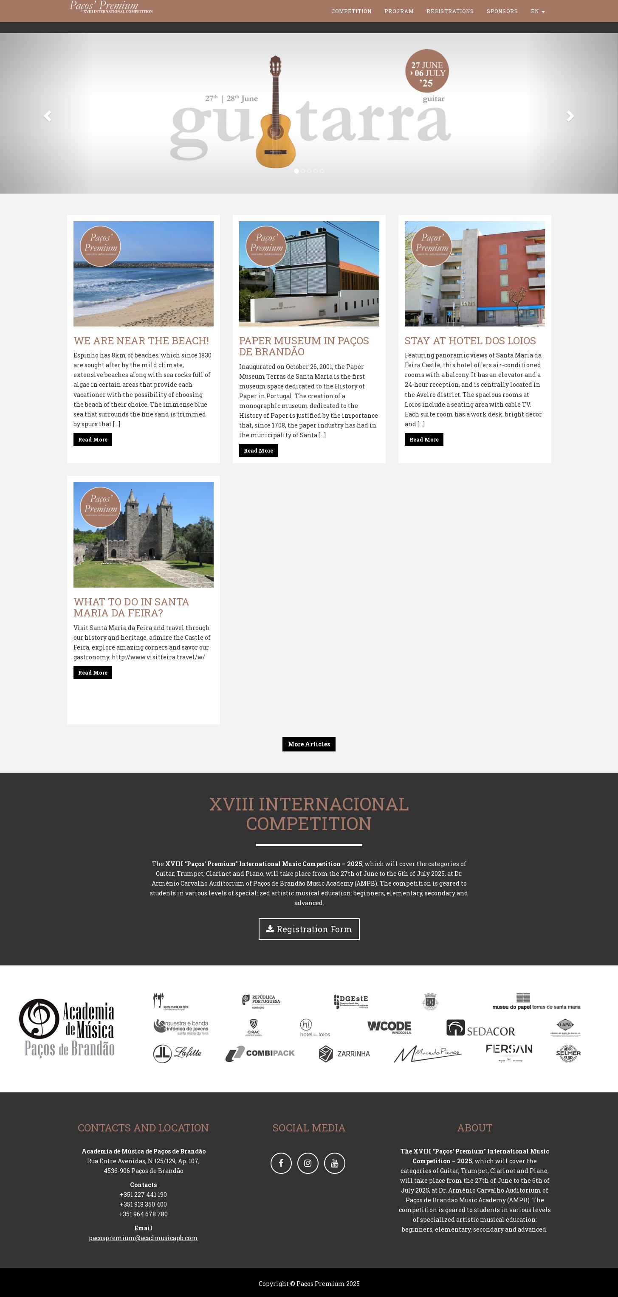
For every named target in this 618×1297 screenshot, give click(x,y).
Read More (92, 439)
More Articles (309, 744)
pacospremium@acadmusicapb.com (143, 1238)
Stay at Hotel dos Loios (470, 340)
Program (399, 21)
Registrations (450, 21)
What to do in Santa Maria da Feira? (131, 607)
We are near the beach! (141, 340)
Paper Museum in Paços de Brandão (304, 346)
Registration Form (309, 928)
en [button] (538, 21)
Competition (351, 21)
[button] (46, 113)
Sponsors (502, 21)
